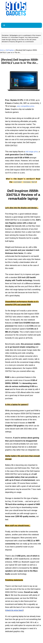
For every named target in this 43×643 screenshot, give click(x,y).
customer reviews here (24, 182)
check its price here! (14, 610)
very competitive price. (26, 106)
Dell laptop (10, 50)
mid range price (31, 152)
